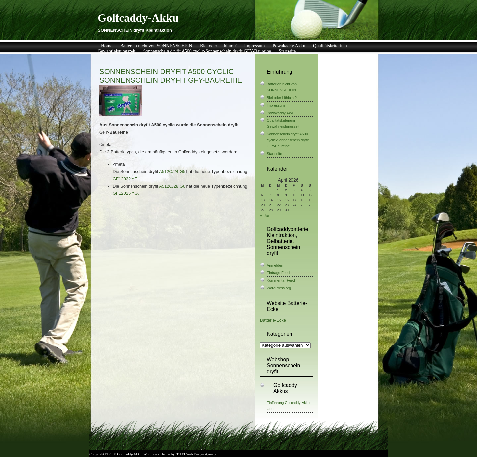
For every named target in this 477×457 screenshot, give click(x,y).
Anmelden (275, 265)
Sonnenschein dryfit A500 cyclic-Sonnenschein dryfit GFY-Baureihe (207, 51)
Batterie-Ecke (273, 320)
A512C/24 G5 (172, 171)
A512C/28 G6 (172, 186)
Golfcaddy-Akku (138, 18)
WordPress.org (279, 288)
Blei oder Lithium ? (218, 45)
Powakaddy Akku (289, 45)
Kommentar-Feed (281, 280)
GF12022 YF (125, 178)
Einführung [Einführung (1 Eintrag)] (275, 403)
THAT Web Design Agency (196, 454)
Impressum (254, 45)
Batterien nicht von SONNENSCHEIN (156, 45)
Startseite (287, 51)
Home (106, 45)
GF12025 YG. (126, 193)
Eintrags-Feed (278, 273)
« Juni (266, 215)
